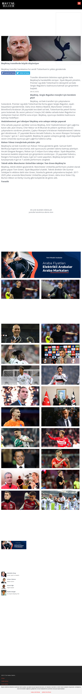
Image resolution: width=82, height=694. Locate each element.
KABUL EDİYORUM (35, 692)
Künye (3, 678)
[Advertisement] (41, 21)
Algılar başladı (13, 586)
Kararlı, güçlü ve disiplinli (13, 574)
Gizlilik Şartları (4, 681)
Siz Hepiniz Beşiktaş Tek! (13, 592)
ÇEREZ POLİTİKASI (46, 692)
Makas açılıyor (13, 580)
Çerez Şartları (4, 684)
